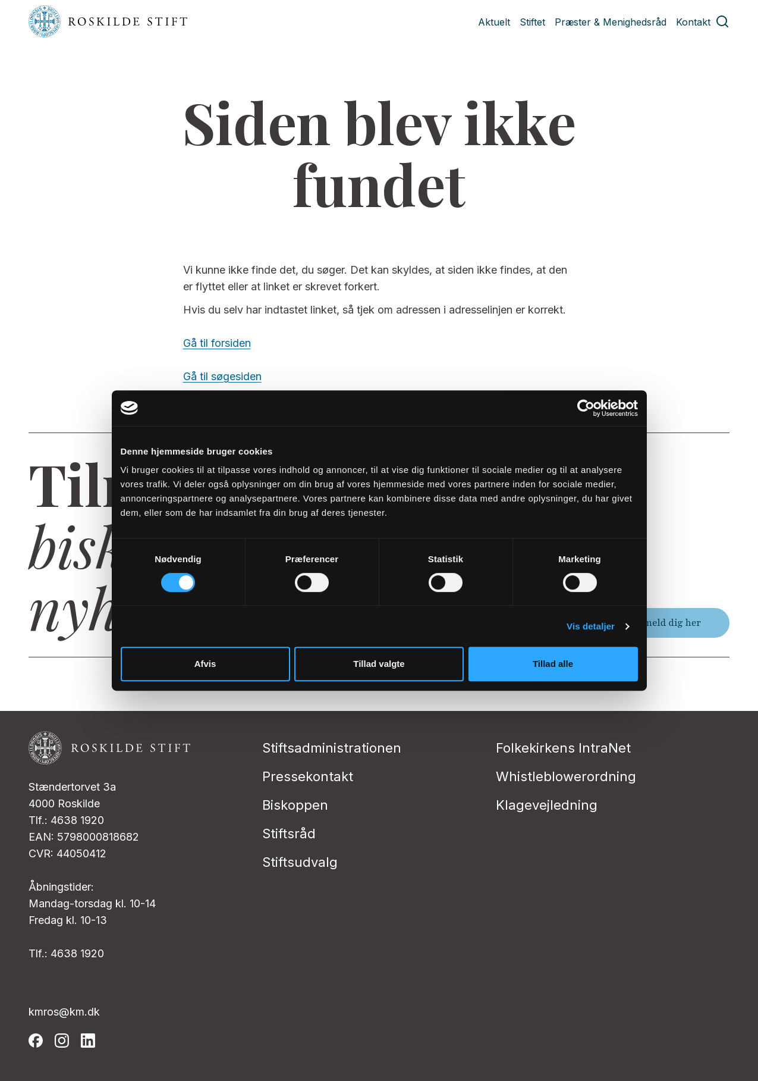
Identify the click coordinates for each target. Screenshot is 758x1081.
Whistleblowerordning (566, 776)
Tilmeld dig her (666, 622)
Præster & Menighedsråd (610, 22)
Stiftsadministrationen (331, 748)
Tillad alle (553, 664)
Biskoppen (295, 805)
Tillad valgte (378, 664)
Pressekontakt (307, 776)
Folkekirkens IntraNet (563, 748)
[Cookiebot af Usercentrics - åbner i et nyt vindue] (586, 408)
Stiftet (532, 22)
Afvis (205, 664)
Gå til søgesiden (222, 376)
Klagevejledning (546, 805)
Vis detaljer (591, 626)
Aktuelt (494, 22)
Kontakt (693, 22)
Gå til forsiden (217, 343)
